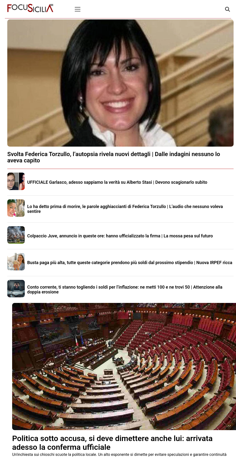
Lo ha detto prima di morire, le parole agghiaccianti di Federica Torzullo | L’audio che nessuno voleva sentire (125, 209)
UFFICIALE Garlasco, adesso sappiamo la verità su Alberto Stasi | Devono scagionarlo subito (117, 182)
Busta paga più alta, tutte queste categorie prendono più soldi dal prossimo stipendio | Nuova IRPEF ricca (129, 262)
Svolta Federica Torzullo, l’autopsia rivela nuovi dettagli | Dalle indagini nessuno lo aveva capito (113, 157)
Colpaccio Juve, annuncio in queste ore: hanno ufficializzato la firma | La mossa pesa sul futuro (120, 235)
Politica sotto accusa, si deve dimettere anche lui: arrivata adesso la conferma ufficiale (112, 442)
